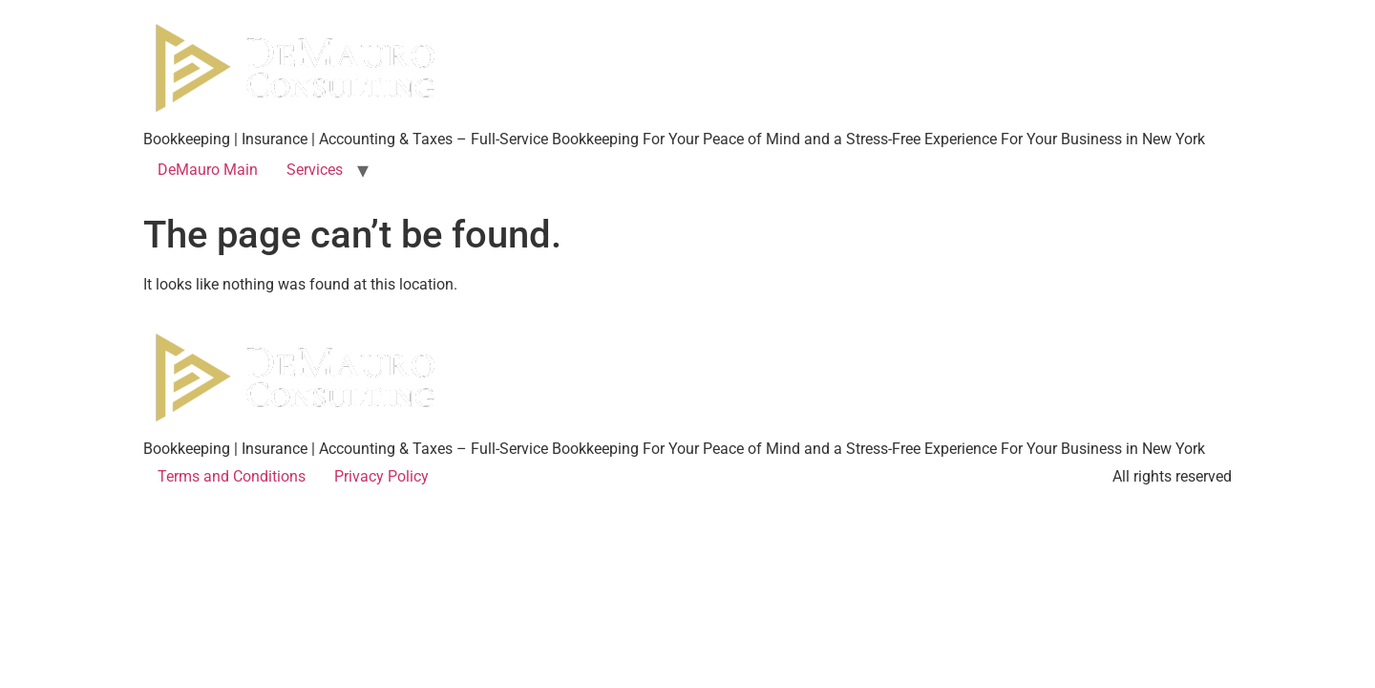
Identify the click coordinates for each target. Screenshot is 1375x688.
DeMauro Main (208, 170)
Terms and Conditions (232, 476)
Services (314, 170)
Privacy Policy (381, 476)
